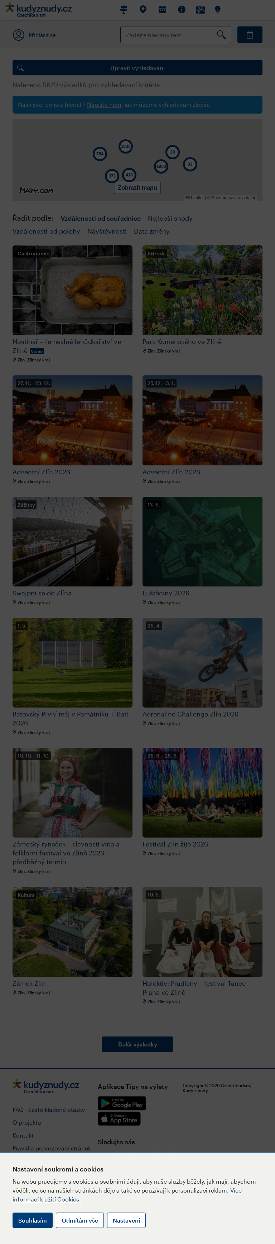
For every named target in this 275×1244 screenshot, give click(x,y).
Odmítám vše (80, 1220)
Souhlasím (32, 1220)
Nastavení (126, 1220)
